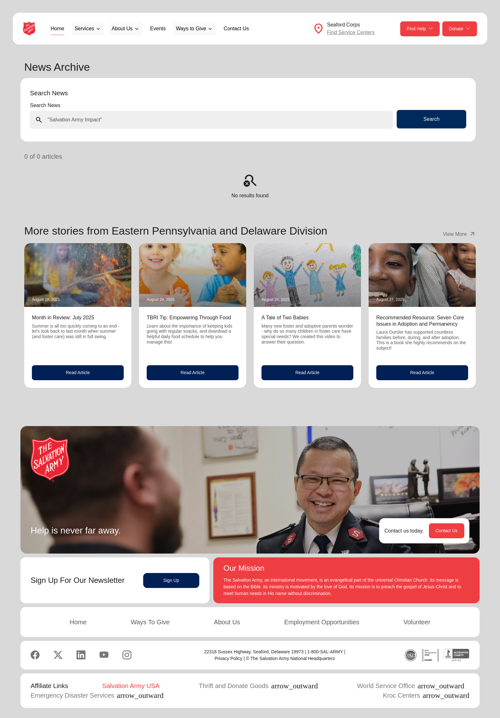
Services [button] (84, 28)
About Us (227, 622)
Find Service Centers (351, 32)
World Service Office (410, 686)
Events (158, 28)
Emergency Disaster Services (97, 695)
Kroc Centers (426, 695)
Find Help (420, 28)
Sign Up (171, 580)
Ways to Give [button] (191, 28)
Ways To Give (150, 622)
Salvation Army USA (130, 685)
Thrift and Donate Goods (258, 686)
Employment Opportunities (321, 622)
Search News (45, 105)
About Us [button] (122, 28)
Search (431, 119)
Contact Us (236, 28)
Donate (459, 28)
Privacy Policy (228, 658)
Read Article (78, 372)
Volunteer (416, 622)
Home (57, 28)
